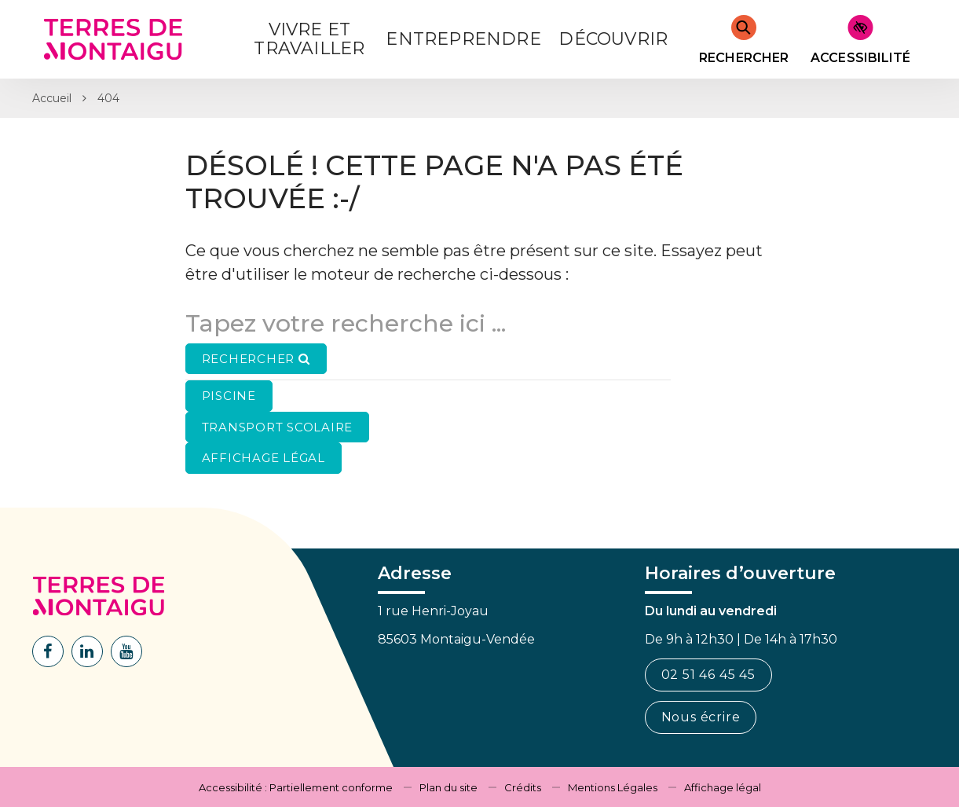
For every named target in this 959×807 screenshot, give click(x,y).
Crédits (522, 787)
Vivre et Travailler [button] (309, 39)
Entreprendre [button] (463, 39)
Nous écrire (701, 717)
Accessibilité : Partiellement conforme (296, 787)
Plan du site (448, 787)
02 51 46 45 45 (708, 674)
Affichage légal (722, 787)
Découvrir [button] (613, 39)
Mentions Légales (612, 787)
